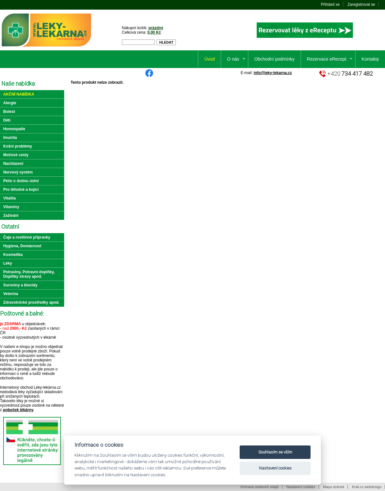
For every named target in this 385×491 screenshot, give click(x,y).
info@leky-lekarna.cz (273, 73)
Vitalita (9, 198)
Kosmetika (13, 254)
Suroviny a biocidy (20, 285)
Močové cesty (16, 155)
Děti (7, 120)
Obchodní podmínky (274, 59)
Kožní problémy (17, 146)
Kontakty (370, 59)
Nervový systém (18, 172)
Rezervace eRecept (326, 59)
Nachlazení (13, 163)
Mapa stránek (334, 487)
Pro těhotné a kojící (21, 189)
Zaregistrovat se (361, 4)
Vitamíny (11, 207)
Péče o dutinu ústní (21, 181)
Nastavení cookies (301, 487)
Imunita (10, 137)
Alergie (9, 103)
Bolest (9, 111)
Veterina (10, 294)
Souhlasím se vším (275, 452)
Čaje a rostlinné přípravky (26, 237)
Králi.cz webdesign (366, 487)
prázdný (156, 28)
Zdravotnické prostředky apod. (31, 302)
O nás (233, 59)
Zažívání (10, 215)
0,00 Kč (154, 32)
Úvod (209, 59)
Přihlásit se (330, 4)
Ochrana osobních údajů (259, 487)
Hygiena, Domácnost (22, 246)
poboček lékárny (18, 410)
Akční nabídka (18, 94)
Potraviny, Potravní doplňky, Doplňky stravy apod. (29, 274)
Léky (7, 263)
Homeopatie (14, 129)
